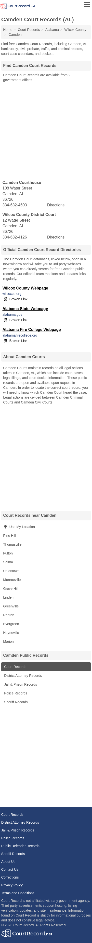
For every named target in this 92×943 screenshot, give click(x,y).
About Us (8, 862)
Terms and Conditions (17, 893)
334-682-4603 (14, 205)
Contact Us (9, 869)
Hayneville (11, 633)
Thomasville (12, 544)
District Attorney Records (22, 676)
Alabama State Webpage (25, 309)
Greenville (11, 606)
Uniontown (11, 571)
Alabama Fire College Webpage (31, 329)
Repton (8, 615)
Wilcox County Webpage (25, 288)
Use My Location (19, 527)
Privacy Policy (12, 885)
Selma (8, 562)
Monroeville (12, 580)
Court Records (14, 667)
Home (7, 30)
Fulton (8, 553)
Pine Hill (9, 536)
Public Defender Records (20, 846)
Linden (8, 597)
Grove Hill (10, 589)
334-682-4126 (14, 237)
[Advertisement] (46, 131)
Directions (56, 205)
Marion (8, 641)
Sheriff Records (15, 702)
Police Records (15, 693)
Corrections (10, 877)
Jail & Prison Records (20, 684)
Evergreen (11, 624)
